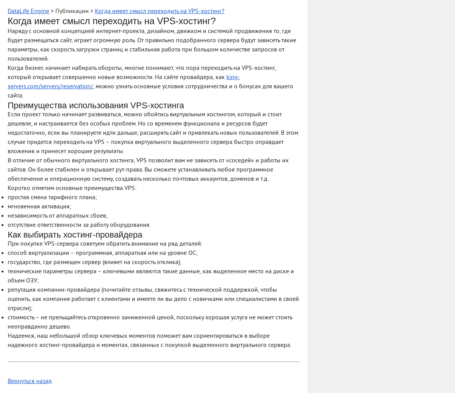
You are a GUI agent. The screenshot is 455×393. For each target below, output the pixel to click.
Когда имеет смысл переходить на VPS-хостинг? (159, 11)
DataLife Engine (28, 11)
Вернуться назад (30, 381)
